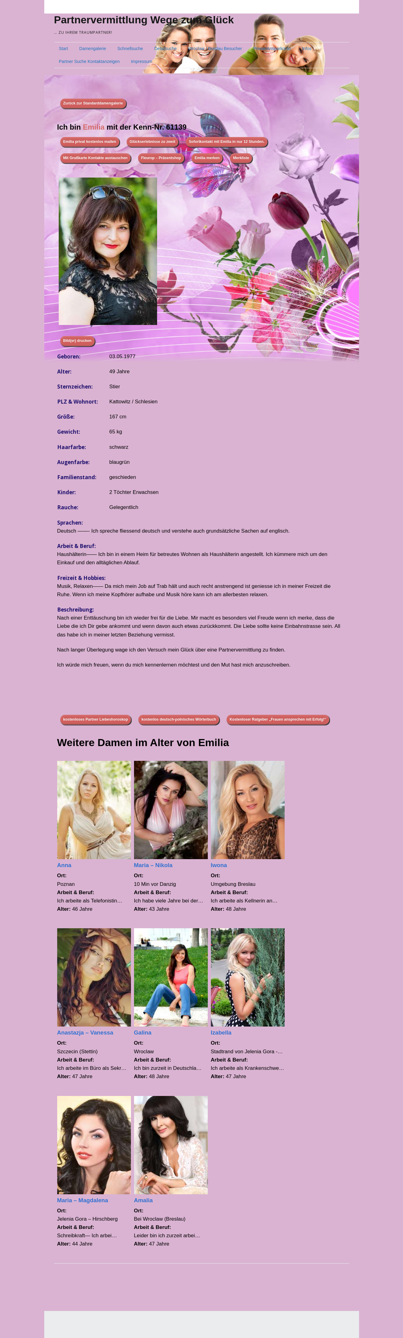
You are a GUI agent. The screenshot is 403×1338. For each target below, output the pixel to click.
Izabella (221, 1032)
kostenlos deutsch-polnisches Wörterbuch (178, 719)
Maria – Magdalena (82, 1200)
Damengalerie (92, 48)
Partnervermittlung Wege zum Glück (144, 19)
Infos (306, 48)
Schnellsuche (130, 48)
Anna (64, 865)
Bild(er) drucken (77, 340)
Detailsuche (165, 48)
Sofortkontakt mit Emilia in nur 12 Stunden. (226, 141)
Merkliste (241, 158)
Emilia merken (207, 158)
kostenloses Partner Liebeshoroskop (95, 719)
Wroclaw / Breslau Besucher (215, 48)
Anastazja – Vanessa (85, 1032)
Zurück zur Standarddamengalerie (93, 103)
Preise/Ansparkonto (272, 48)
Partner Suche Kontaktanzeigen (89, 61)
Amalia (143, 1200)
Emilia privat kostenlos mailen (89, 141)
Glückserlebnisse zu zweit (153, 141)
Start (63, 48)
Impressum (141, 61)
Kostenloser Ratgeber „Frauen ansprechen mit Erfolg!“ (278, 719)
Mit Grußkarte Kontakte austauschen (95, 158)
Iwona (219, 865)
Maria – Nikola (153, 865)
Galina (143, 1032)
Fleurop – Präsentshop (161, 158)
